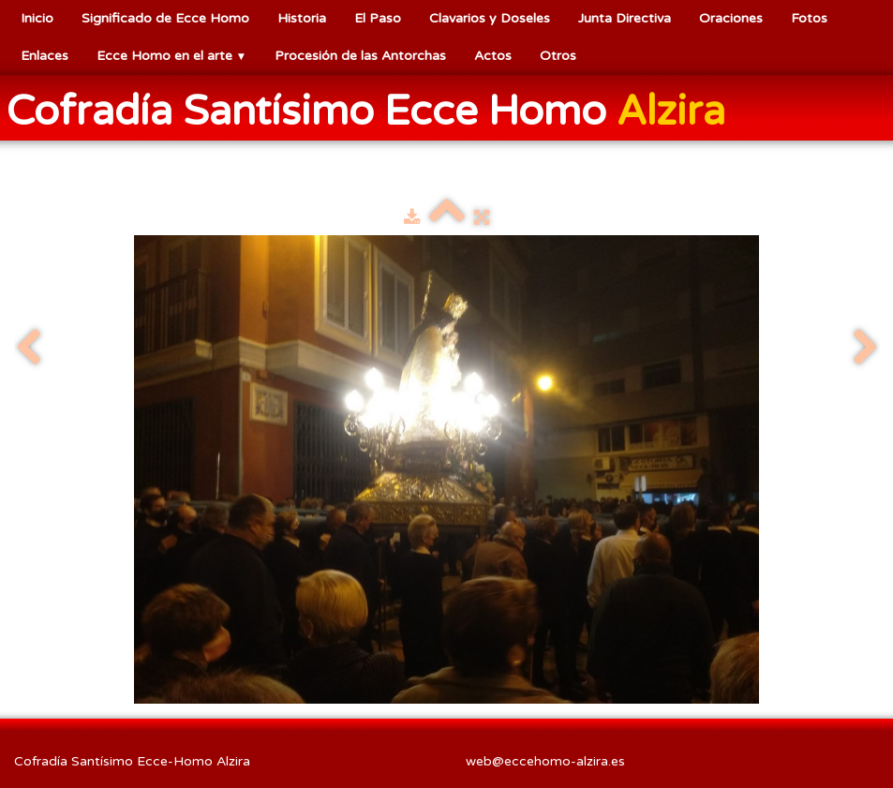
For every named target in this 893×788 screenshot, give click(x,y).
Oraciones (731, 18)
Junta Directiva (624, 18)
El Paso (377, 18)
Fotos (809, 18)
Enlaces (44, 56)
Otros (558, 56)
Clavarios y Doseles (489, 18)
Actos (493, 56)
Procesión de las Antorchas (360, 56)
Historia (301, 18)
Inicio (37, 18)
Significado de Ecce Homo (165, 18)
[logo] (373, 109)
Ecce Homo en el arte (172, 56)
